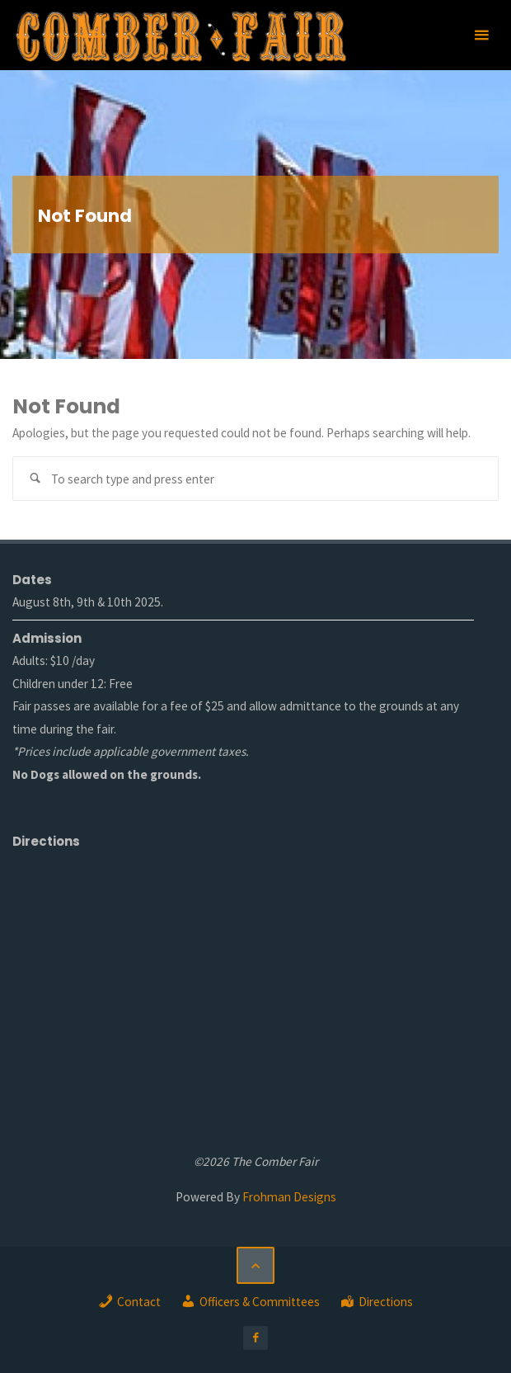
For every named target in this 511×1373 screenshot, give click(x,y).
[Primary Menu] (481, 35)
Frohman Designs (289, 1197)
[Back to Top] (255, 1266)
